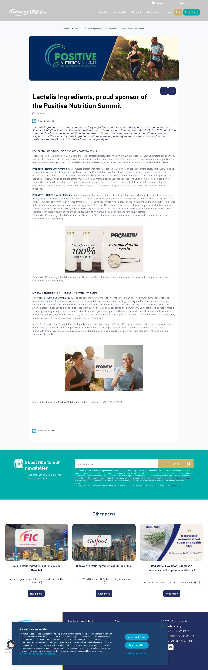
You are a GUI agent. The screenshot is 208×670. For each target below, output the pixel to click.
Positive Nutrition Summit (72, 402)
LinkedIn (150, 3)
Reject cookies (137, 645)
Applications (153, 12)
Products (137, 12)
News (168, 12)
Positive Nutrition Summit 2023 (53, 297)
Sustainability (120, 12)
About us (103, 12)
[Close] (161, 626)
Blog (177, 12)
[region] (90, 643)
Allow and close (136, 637)
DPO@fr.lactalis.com (184, 478)
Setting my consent (136, 653)
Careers (176, 2)
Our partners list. (26, 658)
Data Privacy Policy (177, 486)
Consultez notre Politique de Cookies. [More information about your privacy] (38, 654)
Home (66, 28)
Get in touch (191, 12)
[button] (11, 645)
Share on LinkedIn (46, 121)
